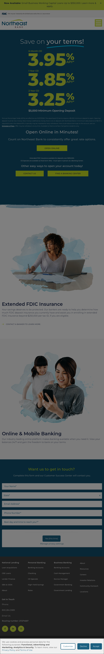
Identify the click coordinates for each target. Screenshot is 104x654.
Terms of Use (26, 650)
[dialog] (52, 646)
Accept (96, 646)
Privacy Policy (8, 650)
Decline (83, 646)
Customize (68, 646)
